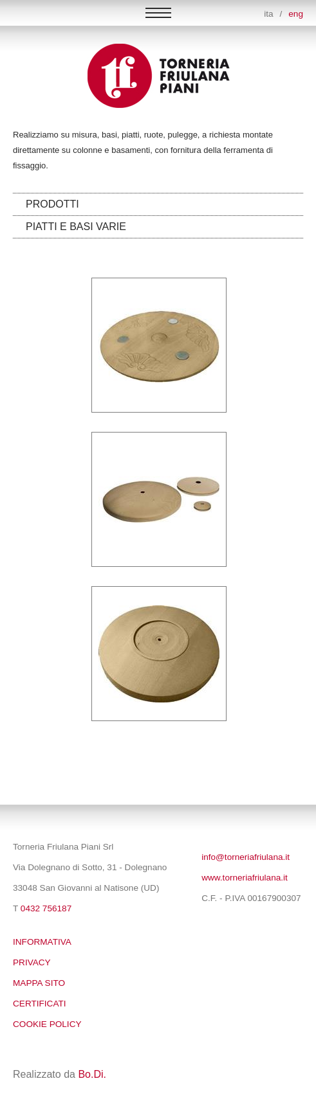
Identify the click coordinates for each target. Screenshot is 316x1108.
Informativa (42, 942)
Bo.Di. (92, 1074)
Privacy (32, 962)
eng (295, 14)
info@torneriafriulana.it (245, 857)
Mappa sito (39, 983)
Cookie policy (47, 1024)
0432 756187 (46, 908)
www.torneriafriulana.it (244, 877)
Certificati (39, 1003)
